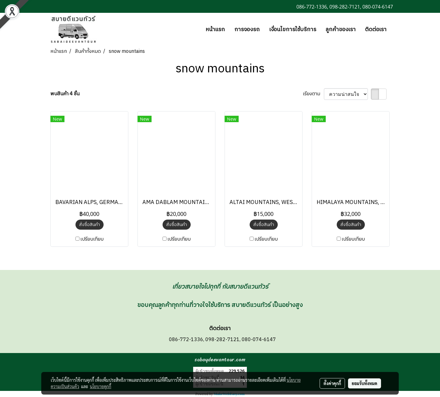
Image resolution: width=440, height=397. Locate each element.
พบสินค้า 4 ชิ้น (64, 94)
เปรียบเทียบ (92, 239)
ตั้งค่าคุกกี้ (332, 383)
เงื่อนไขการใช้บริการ (292, 29)
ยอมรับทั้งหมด (364, 383)
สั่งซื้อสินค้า (89, 224)
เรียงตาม (313, 94)
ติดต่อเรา (376, 29)
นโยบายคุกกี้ (100, 386)
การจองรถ (247, 29)
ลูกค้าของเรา (341, 29)
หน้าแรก (215, 29)
